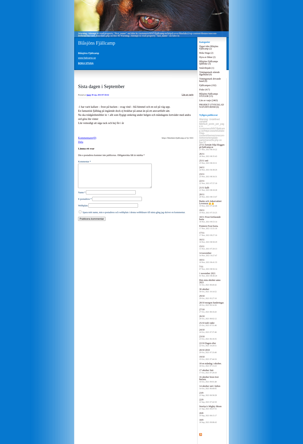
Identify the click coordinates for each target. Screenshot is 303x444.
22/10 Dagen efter (208, 344)
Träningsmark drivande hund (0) (210, 79)
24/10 (208, 330)
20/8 (208, 414)
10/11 (208, 260)
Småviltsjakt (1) (206, 68)
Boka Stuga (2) (206, 53)
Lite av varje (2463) (208, 100)
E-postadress (85, 203)
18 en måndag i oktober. (210, 364)
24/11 (208, 168)
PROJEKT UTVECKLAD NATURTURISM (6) (211, 105)
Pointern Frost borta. (208, 227)
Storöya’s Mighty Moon (210, 407)
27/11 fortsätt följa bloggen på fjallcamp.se (212, 147)
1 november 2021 (208, 274)
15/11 (208, 247)
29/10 (208, 297)
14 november (208, 254)
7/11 (208, 267)
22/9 (208, 400)
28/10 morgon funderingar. (211, 303)
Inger (89, 95)
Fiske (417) (204, 89)
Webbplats (83, 210)
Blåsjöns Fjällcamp (96, 43)
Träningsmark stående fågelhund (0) (209, 73)
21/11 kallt (208, 188)
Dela (80, 142)
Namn (81, 197)
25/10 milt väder (208, 324)
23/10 (208, 337)
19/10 (208, 357)
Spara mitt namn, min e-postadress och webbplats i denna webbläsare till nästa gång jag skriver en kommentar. (134, 217)
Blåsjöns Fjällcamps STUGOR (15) (208, 94)
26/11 (208, 155)
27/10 (208, 310)
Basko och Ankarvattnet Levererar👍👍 (210, 203)
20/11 (208, 195)
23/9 (208, 393)
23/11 (208, 175)
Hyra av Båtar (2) (207, 57)
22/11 (208, 182)
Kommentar (84, 161)
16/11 (208, 240)
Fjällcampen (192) (207, 85)
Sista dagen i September (101, 86)
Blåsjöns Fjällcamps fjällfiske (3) (208, 62)
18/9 (208, 421)
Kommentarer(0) (87, 137)
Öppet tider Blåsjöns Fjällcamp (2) (208, 47)
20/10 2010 (208, 351)
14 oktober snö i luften (209, 387)
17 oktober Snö (208, 371)
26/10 (208, 317)
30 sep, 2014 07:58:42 (100, 95)
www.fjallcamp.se (87, 58)
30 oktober (208, 290)
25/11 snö (208, 161)
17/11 (208, 233)
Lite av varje (187, 94)
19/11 (208, 211)
